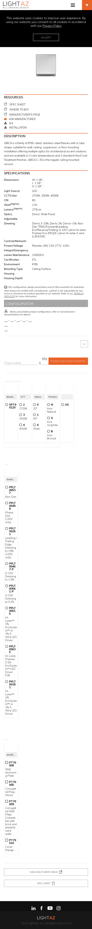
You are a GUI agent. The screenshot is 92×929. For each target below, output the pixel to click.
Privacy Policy (52, 26)
